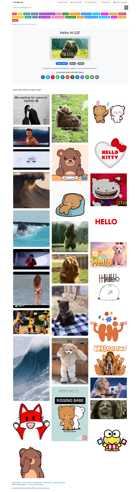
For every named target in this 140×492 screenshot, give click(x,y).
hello (20, 14)
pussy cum (113, 14)
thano (35, 17)
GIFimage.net (15, 24)
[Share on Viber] (82, 77)
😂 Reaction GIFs (76, 2)
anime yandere (104, 17)
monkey (26, 14)
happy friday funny (91, 17)
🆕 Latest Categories (120, 2)
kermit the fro (74, 14)
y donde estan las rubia (47, 14)
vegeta (15, 20)
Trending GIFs (37, 482)
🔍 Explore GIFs (62, 2)
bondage (34, 14)
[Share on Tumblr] (72, 77)
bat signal (122, 17)
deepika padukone (58, 17)
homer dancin (70, 17)
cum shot (96, 14)
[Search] (126, 7)
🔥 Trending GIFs (91, 2)
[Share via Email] (92, 77)
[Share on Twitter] (48, 77)
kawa (58, 14)
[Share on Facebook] (43, 77)
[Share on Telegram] (77, 77)
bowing (65, 14)
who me (28, 17)
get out (114, 17)
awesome (122, 14)
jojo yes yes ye (86, 14)
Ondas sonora (24, 24)
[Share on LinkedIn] (63, 77)
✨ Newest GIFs (105, 2)
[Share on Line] (87, 77)
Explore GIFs (16, 482)
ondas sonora (62, 64)
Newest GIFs (47, 482)
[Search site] (68, 7)
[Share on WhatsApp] (58, 77)
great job (104, 14)
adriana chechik (45, 17)
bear (14, 14)
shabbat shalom (18, 17)
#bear (73, 64)
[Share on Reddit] (68, 77)
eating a (80, 17)
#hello (81, 64)
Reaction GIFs (26, 482)
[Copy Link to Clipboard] (97, 77)
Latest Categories (59, 482)
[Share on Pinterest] (53, 77)
